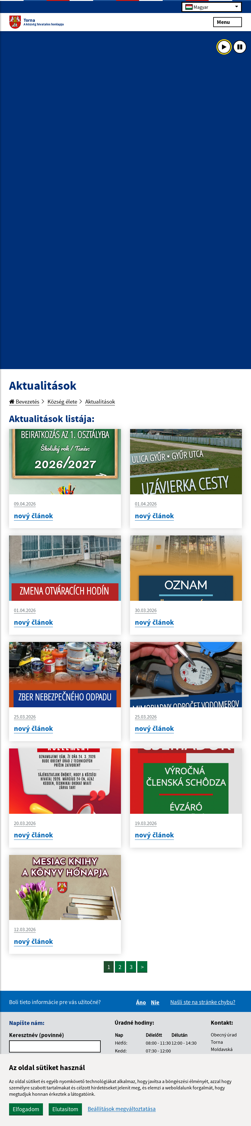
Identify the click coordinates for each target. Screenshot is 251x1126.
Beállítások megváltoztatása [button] (122, 1109)
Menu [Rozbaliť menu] (227, 21)
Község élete (62, 401)
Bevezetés (24, 401)
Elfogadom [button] (26, 1109)
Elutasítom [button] (65, 1109)
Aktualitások (100, 401)
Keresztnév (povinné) (36, 1035)
